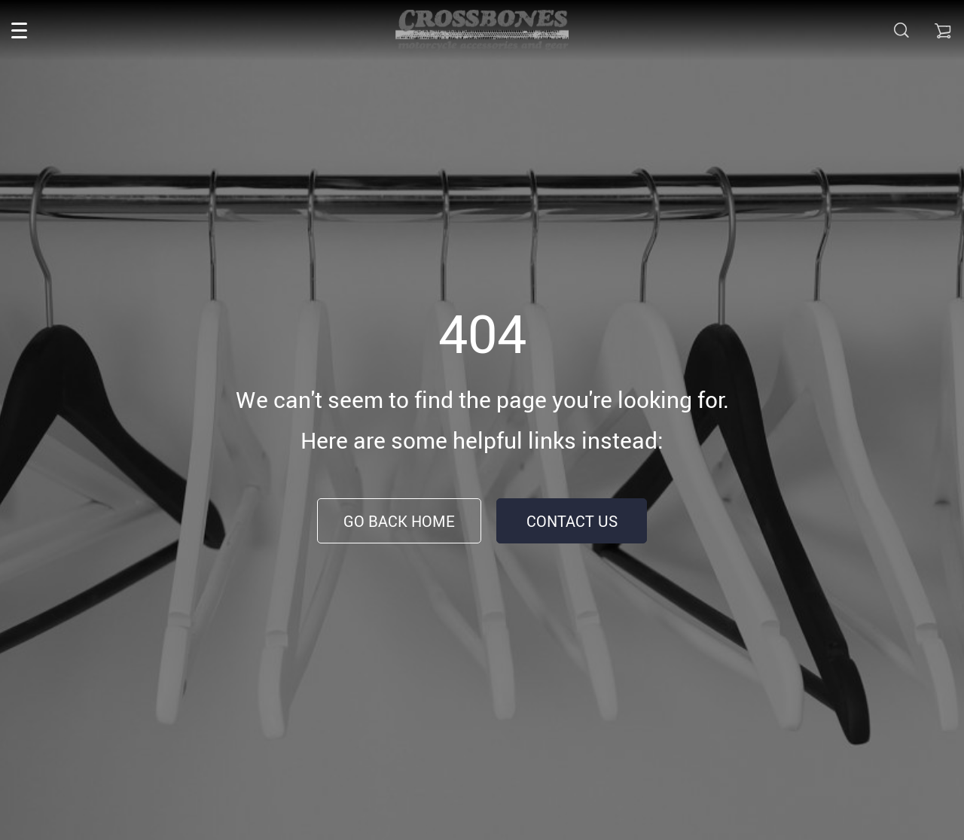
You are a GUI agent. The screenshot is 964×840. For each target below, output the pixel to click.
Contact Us (572, 521)
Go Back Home (399, 521)
